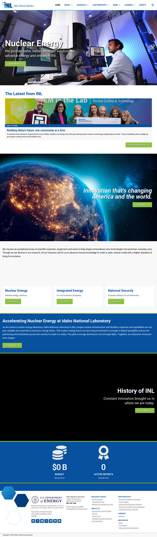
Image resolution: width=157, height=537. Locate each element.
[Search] (153, 5)
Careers (122, 513)
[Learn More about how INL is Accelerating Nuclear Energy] (12, 345)
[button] (3, 45)
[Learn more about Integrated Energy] (78, 284)
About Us (95, 508)
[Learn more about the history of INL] (145, 410)
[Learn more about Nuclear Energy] (27, 284)
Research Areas (98, 497)
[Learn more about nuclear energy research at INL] (15, 63)
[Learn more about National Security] (130, 284)
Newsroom (123, 520)
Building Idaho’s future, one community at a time (36, 130)
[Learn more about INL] (142, 204)
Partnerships (124, 497)
